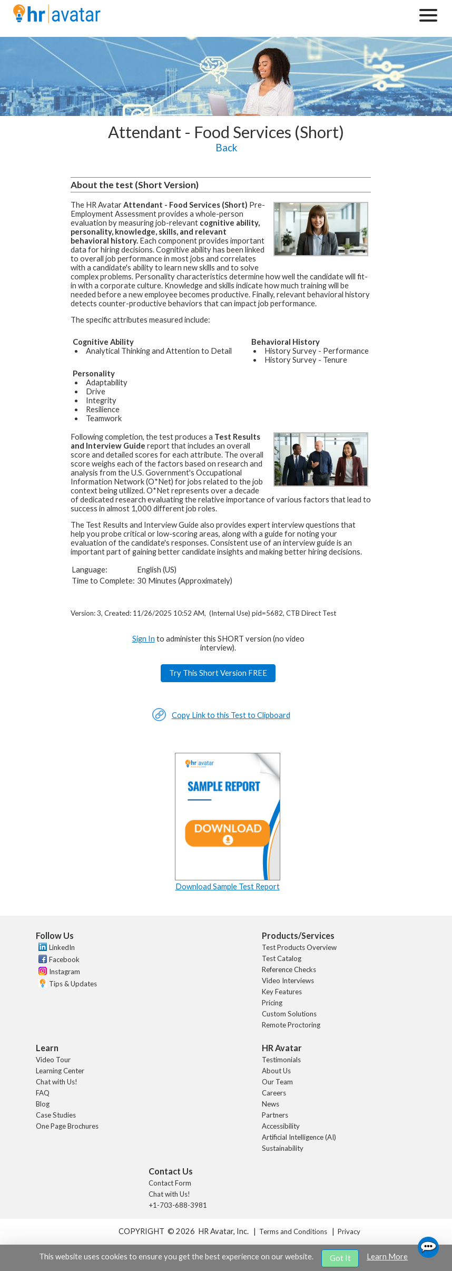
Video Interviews (288, 980)
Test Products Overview (299, 947)
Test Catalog (281, 958)
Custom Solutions (289, 1014)
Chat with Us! (56, 1082)
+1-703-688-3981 (178, 1205)
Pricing (272, 1002)
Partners (275, 1115)
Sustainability (282, 1148)
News (270, 1104)
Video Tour (53, 1059)
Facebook (64, 959)
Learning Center (60, 1070)
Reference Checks (289, 969)
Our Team (277, 1082)
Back (226, 147)
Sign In (143, 638)
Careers (274, 1093)
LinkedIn (62, 947)
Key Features (282, 991)
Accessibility (281, 1126)
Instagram (64, 971)
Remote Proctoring (291, 1025)
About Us (276, 1070)
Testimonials (281, 1059)
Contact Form (170, 1183)
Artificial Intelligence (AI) (299, 1137)
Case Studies (56, 1115)
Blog (43, 1104)
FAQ (43, 1093)
